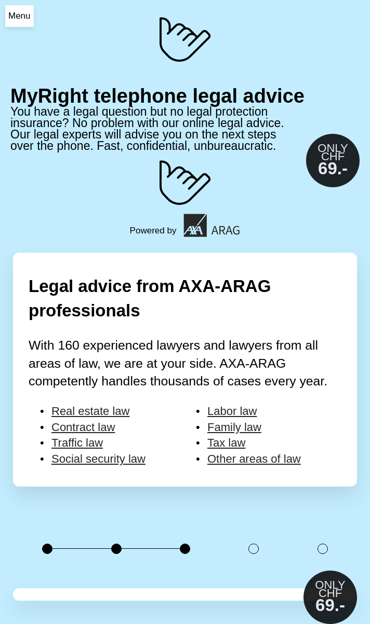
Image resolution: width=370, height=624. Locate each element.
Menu (19, 16)
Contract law (83, 427)
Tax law (226, 442)
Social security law (98, 458)
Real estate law (90, 411)
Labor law (232, 411)
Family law (234, 427)
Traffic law (77, 442)
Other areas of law (254, 458)
